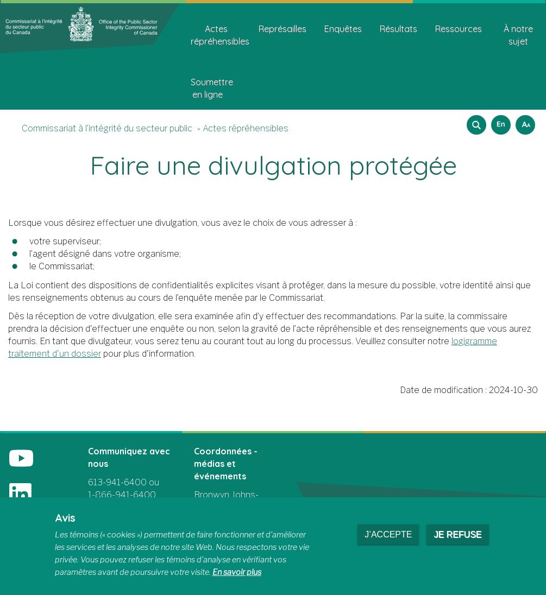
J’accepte (388, 534)
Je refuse (457, 534)
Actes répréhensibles (245, 128)
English (499, 121)
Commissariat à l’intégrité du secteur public (107, 128)
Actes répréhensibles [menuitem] (220, 35)
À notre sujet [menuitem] (518, 35)
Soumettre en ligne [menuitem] (212, 88)
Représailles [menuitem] (282, 28)
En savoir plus (236, 572)
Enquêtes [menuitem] (343, 28)
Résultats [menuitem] (398, 28)
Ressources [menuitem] (458, 28)
